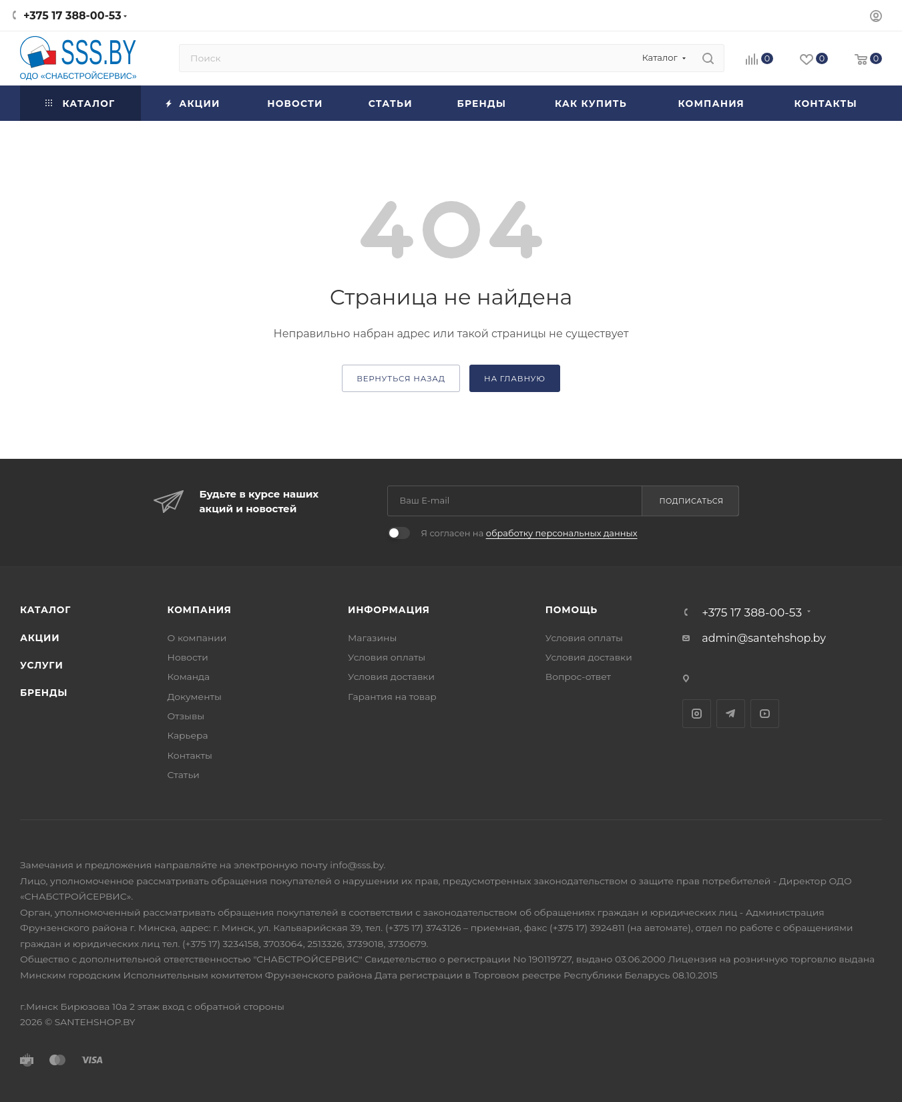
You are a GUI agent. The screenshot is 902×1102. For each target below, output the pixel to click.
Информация (389, 609)
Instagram (696, 713)
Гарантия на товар (392, 696)
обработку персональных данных (562, 533)
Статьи (184, 774)
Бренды (43, 692)
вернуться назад (401, 378)
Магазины (372, 637)
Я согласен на (529, 533)
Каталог (45, 609)
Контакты (190, 755)
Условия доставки (391, 676)
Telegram (730, 713)
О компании (197, 637)
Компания (200, 609)
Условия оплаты (386, 657)
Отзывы (186, 716)
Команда (189, 676)
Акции (39, 637)
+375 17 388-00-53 (72, 15)
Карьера (188, 735)
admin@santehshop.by (764, 638)
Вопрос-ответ (578, 676)
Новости (188, 657)
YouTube (764, 713)
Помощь (571, 609)
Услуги (41, 665)
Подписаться (692, 501)
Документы (195, 696)
